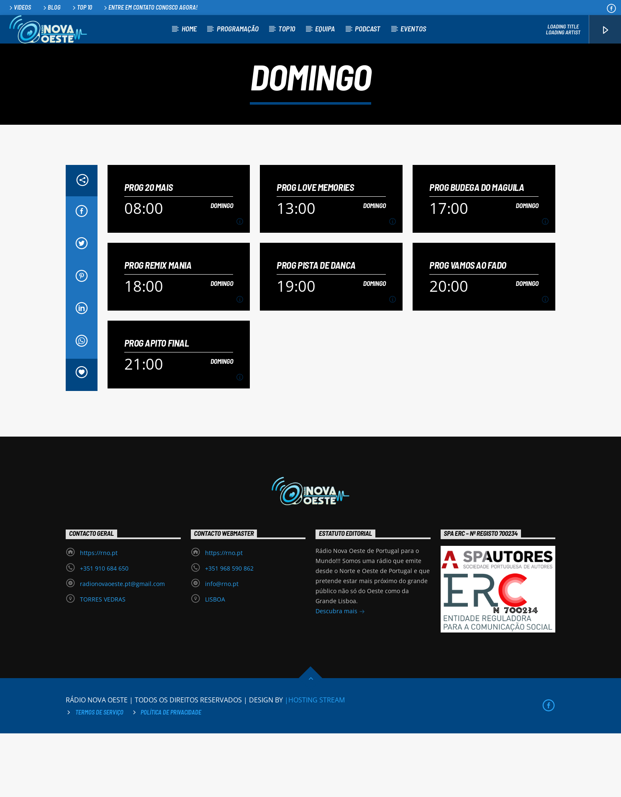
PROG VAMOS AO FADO (467, 329)
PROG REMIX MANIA (158, 329)
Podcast (367, 28)
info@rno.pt (222, 647)
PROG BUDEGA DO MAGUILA (476, 251)
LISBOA (215, 663)
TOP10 (286, 28)
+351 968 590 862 (229, 632)
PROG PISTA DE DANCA (316, 329)
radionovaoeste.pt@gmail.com (122, 647)
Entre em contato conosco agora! (150, 7)
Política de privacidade (171, 775)
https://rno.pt (99, 616)
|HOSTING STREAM (315, 763)
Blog (51, 7)
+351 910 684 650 (104, 632)
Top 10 (81, 7)
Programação (238, 28)
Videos (19, 7)
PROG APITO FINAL (156, 406)
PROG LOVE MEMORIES (315, 251)
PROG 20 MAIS (148, 251)
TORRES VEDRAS (103, 663)
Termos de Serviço (99, 775)
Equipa (325, 28)
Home (189, 28)
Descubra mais (340, 675)
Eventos (413, 28)
